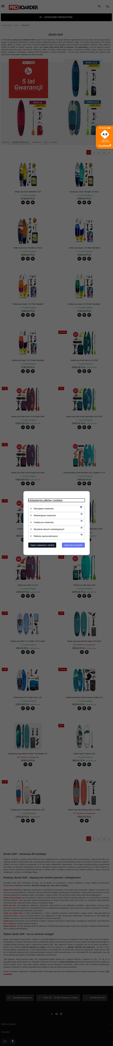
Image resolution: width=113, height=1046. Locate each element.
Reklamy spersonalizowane (46, 536)
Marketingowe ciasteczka (45, 515)
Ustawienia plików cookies (45, 500)
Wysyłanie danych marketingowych (49, 529)
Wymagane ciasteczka (43, 508)
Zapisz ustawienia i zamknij (42, 545)
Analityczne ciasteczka (44, 522)
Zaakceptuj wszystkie (73, 545)
